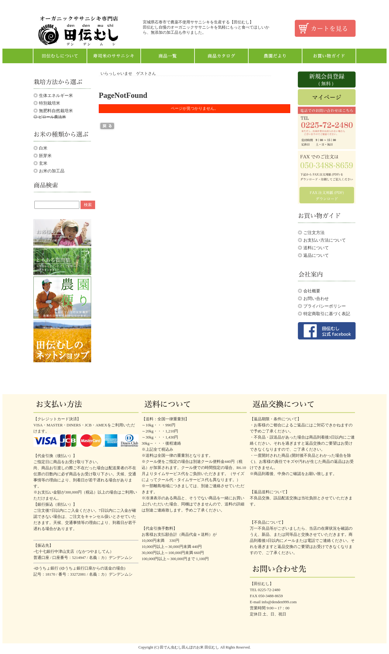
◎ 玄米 (40, 163)
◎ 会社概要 (309, 290)
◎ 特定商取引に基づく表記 (324, 313)
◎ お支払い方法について (322, 240)
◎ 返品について (313, 255)
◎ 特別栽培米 (46, 103)
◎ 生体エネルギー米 (53, 95)
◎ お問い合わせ (313, 298)
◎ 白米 (40, 148)
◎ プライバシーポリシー (322, 306)
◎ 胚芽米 (42, 155)
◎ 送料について (313, 247)
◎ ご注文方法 (311, 232)
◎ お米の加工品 (48, 170)
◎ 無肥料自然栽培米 (53, 110)
